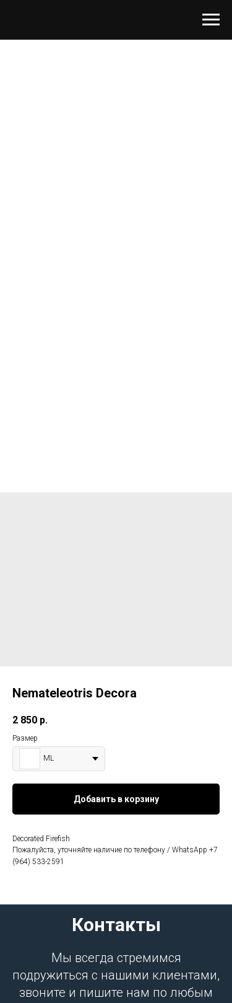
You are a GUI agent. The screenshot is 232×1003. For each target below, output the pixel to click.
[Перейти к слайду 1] (116, 443)
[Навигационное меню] (211, 20)
